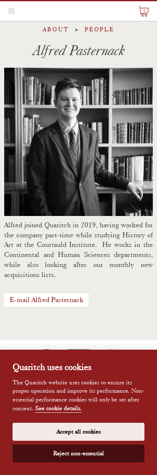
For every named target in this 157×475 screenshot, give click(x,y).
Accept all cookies (78, 431)
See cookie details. (58, 408)
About (56, 29)
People (99, 29)
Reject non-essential (78, 453)
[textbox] (78, 285)
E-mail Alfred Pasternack (46, 299)
